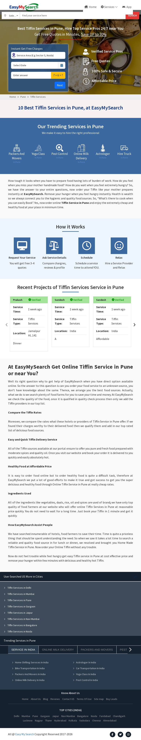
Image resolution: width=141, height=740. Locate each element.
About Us (36, 699)
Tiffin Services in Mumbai (19, 594)
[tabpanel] (70, 604)
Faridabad (105, 716)
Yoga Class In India (84, 674)
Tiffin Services (38, 96)
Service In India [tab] (23, 649)
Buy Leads (111, 699)
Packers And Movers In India (29, 674)
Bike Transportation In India (28, 668)
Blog (45, 699)
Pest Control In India (85, 680)
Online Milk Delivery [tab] (58, 649)
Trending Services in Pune (20, 640)
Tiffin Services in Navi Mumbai (21, 619)
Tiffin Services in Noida (18, 631)
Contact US (68, 699)
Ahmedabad (109, 720)
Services (107, 7)
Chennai (96, 720)
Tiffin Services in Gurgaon (19, 606)
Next (60, 85)
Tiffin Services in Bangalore (20, 625)
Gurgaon (45, 716)
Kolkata (73, 720)
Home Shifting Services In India (30, 662)
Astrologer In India (84, 662)
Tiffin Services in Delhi (17, 587)
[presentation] (6, 325)
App (126, 7)
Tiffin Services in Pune (17, 600)
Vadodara (84, 720)
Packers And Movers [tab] (97, 649)
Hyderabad (60, 720)
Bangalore (82, 716)
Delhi (16, 716)
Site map (99, 699)
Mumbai (26, 716)
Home (90, 7)
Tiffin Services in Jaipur (18, 612)
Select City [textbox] (14, 15)
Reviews (55, 699)
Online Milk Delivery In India (28, 680)
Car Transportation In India (88, 668)
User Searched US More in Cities (23, 576)
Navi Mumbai (68, 716)
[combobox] (11, 15)
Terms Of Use (84, 699)
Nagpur (39, 720)
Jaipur (55, 716)
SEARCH (132, 15)
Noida (94, 716)
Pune (23, 96)
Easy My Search (24, 734)
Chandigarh (119, 716)
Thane (48, 720)
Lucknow (27, 720)
